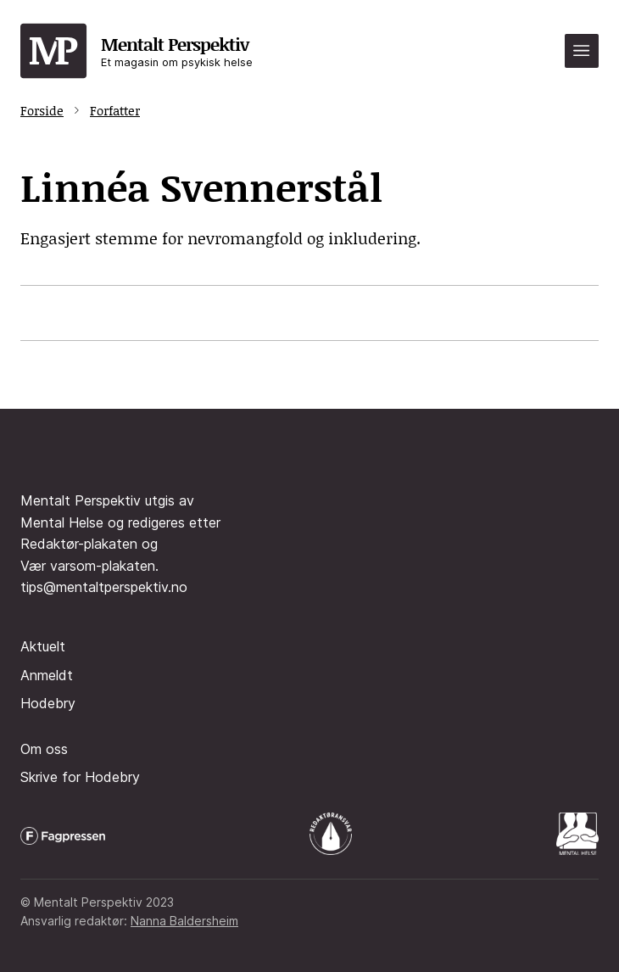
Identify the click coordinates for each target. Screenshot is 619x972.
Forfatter (115, 110)
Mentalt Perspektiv (177, 50)
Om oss (44, 748)
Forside (42, 110)
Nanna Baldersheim (184, 920)
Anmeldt (46, 675)
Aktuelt (42, 646)
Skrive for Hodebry (80, 776)
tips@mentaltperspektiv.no (103, 586)
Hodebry (47, 703)
